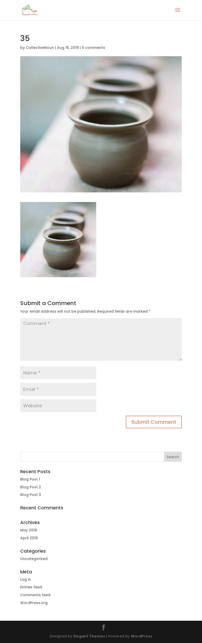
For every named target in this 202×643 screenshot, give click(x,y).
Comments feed (35, 594)
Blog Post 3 (30, 494)
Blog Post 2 (30, 487)
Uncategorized (34, 558)
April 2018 (29, 537)
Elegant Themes (89, 636)
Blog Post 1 (30, 479)
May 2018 (28, 530)
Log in (25, 579)
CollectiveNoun (40, 47)
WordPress (141, 636)
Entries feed (31, 587)
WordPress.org (34, 602)
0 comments (93, 47)
